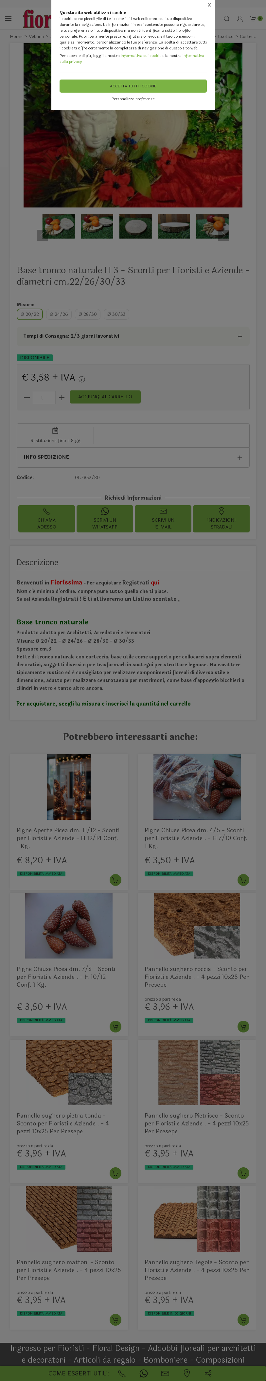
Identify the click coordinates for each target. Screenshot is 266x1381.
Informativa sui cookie (141, 56)
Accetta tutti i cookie (133, 86)
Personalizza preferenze (133, 99)
